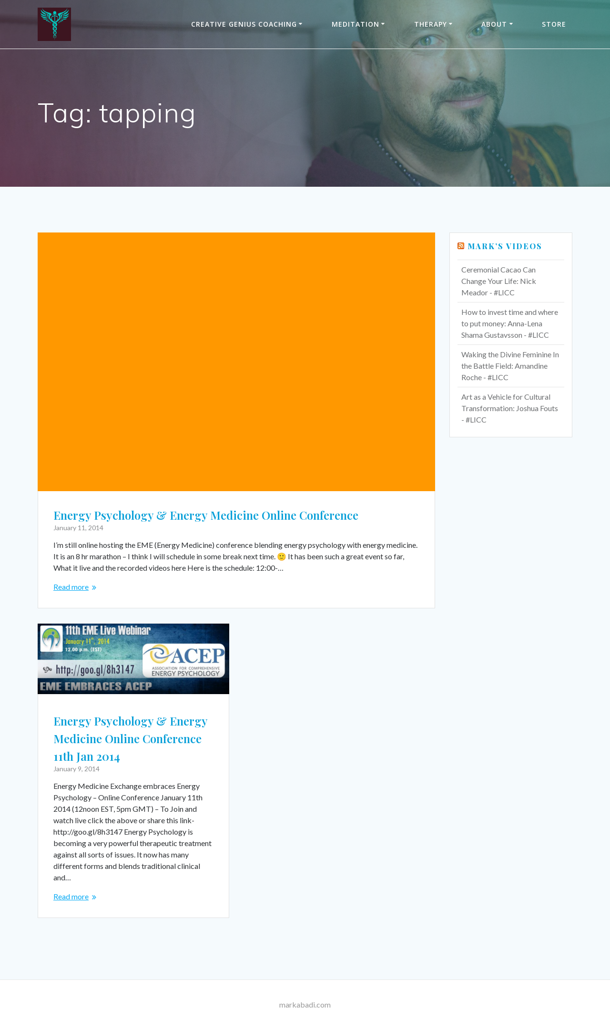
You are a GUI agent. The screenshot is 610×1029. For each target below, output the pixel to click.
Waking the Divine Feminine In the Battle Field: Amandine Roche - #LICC (510, 366)
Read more (71, 586)
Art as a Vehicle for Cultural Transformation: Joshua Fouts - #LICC (509, 408)
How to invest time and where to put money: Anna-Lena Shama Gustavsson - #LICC (509, 323)
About (494, 24)
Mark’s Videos (505, 246)
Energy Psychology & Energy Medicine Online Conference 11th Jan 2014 (130, 738)
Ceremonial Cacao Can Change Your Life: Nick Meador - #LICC (498, 281)
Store (554, 24)
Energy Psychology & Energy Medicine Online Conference (205, 515)
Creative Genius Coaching (244, 24)
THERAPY (430, 24)
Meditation (355, 24)
